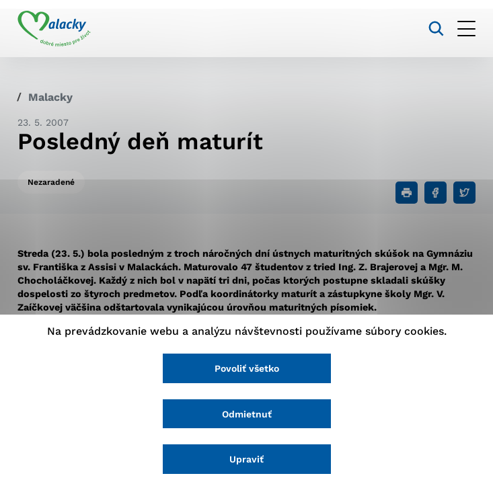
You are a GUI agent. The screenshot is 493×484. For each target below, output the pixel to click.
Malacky (50, 97)
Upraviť (246, 459)
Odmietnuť (247, 414)
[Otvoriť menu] (466, 28)
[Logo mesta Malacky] (54, 29)
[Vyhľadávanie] (436, 28)
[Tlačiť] (406, 193)
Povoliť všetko (247, 368)
